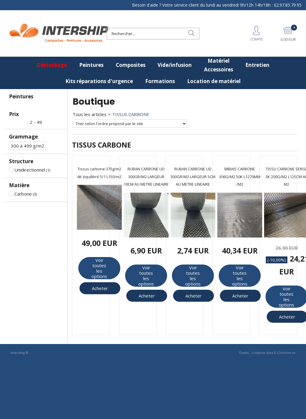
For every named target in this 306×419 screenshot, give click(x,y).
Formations (160, 81)
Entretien (257, 64)
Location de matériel (214, 81)
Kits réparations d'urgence (99, 81)
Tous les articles (89, 114)
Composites (131, 64)
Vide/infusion (175, 64)
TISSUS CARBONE (130, 114)
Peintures (91, 64)
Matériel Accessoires (218, 65)
